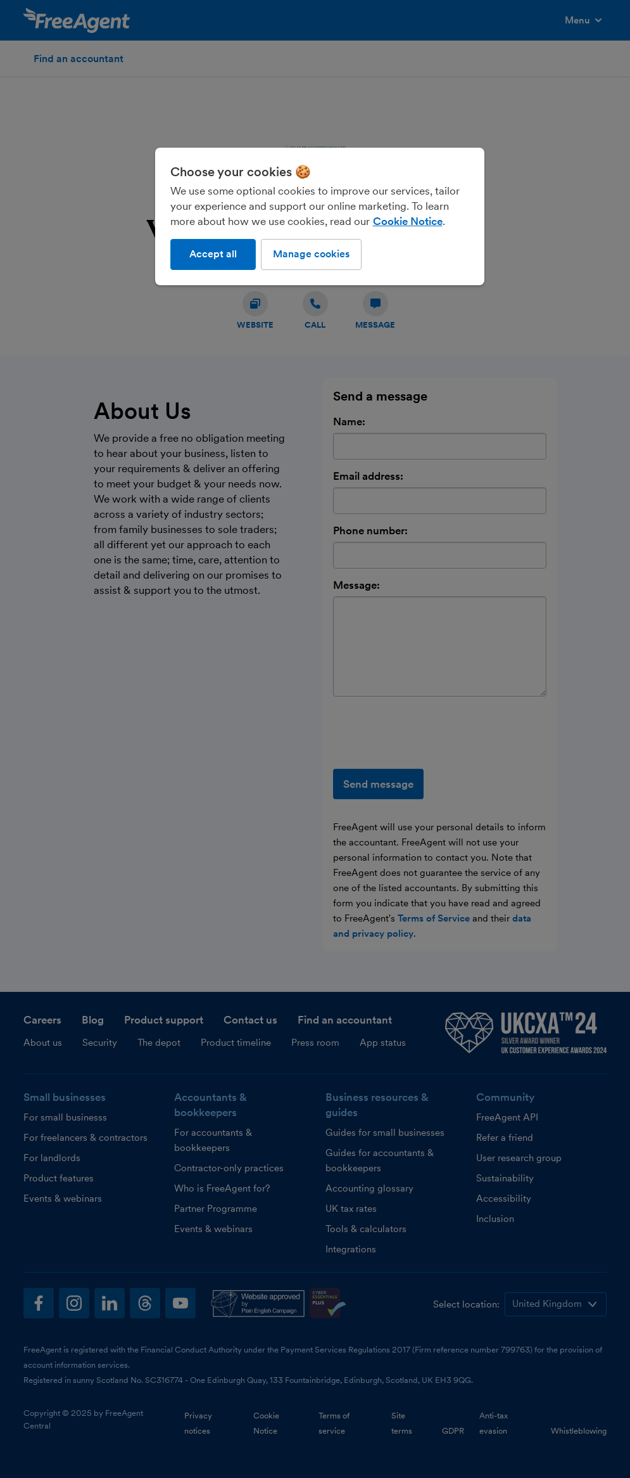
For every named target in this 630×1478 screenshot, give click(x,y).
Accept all (213, 254)
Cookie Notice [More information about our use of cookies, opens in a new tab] (408, 221)
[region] (319, 216)
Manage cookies (311, 254)
